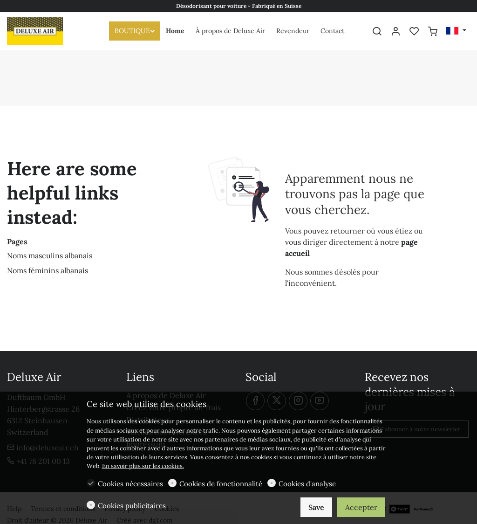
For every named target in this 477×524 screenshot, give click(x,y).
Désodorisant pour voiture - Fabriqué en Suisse (238, 5)
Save (316, 507)
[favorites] (414, 31)
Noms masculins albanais (49, 255)
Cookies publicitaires (132, 505)
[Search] (377, 31)
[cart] (432, 31)
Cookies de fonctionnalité (220, 483)
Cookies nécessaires (130, 483)
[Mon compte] (395, 31)
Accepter (361, 507)
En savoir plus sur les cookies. (143, 466)
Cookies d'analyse (307, 483)
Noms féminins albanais (47, 270)
